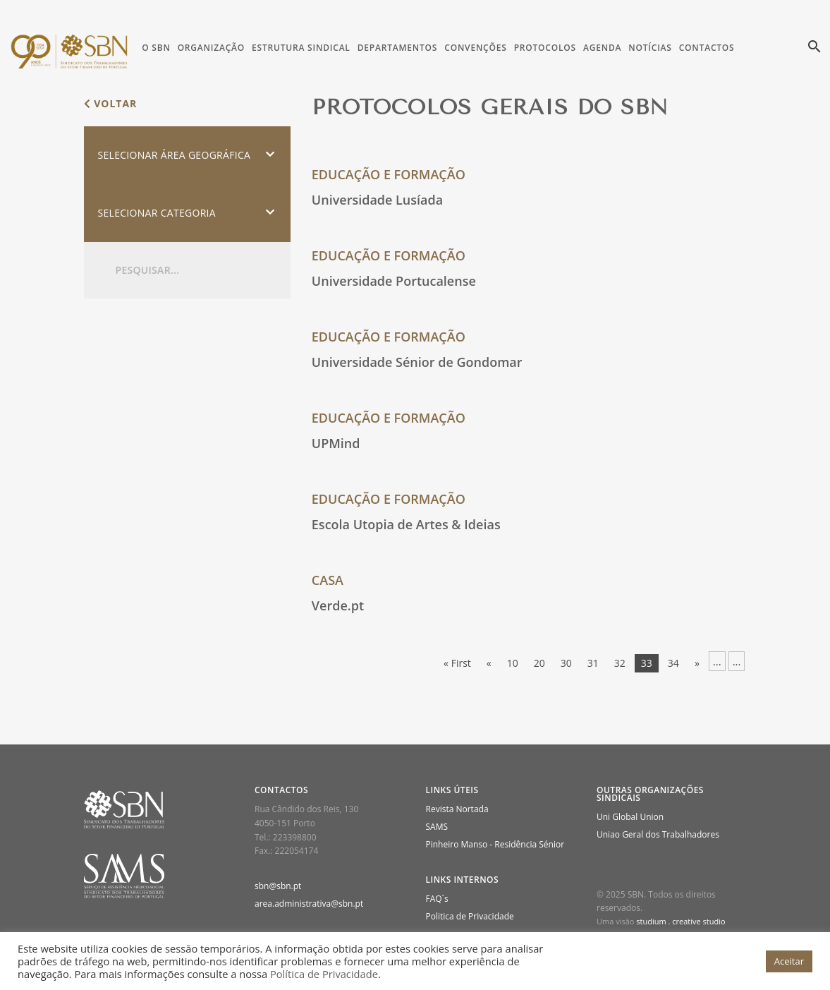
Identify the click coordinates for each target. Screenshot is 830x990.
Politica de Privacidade (470, 916)
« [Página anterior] (489, 663)
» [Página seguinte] (697, 663)
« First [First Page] (457, 663)
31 (593, 663)
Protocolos (545, 48)
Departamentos (398, 48)
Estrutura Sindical (301, 48)
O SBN (156, 48)
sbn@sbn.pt (278, 886)
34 (673, 663)
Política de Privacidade (324, 974)
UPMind (336, 443)
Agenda (602, 48)
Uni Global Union (630, 817)
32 (619, 663)
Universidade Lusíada (377, 199)
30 (566, 663)
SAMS (437, 827)
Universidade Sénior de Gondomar (417, 362)
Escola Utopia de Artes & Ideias (406, 524)
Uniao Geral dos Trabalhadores (658, 834)
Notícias (649, 48)
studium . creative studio (680, 921)
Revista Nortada (457, 809)
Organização (211, 48)
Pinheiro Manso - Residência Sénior (495, 844)
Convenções (475, 48)
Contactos (707, 48)
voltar (111, 103)
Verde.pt (338, 605)
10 (512, 663)
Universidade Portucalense (394, 280)
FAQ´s (437, 899)
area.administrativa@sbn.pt (309, 904)
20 (539, 663)
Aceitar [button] (789, 961)
